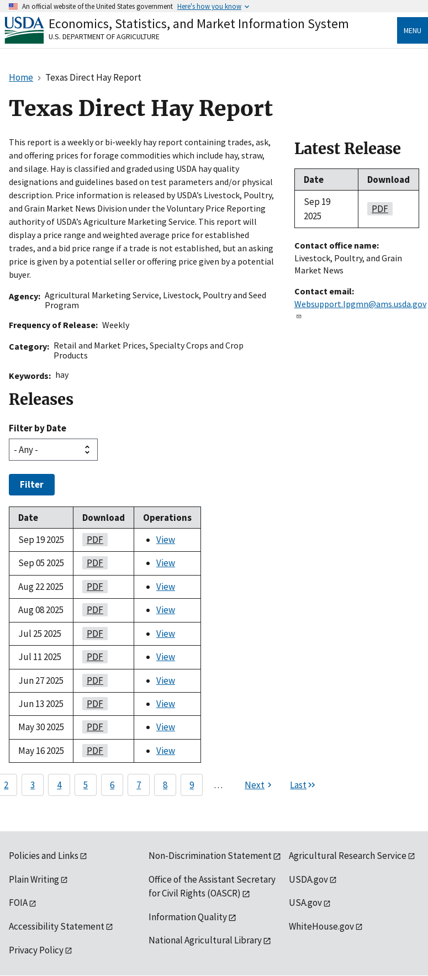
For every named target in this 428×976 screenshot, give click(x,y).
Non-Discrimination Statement (210, 856)
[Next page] (259, 785)
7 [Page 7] (138, 785)
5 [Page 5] (85, 785)
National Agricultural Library (205, 940)
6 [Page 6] (112, 785)
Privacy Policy (36, 950)
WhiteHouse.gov (321, 926)
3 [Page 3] (32, 785)
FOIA (18, 902)
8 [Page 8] (165, 785)
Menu (412, 30)
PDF (92, 539)
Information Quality (188, 917)
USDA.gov (308, 879)
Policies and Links (43, 856)
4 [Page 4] (59, 785)
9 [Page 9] (191, 785)
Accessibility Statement (56, 926)
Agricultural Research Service (347, 856)
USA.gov (305, 902)
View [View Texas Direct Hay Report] (165, 540)
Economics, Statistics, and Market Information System (199, 23)
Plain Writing (34, 879)
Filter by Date (37, 428)
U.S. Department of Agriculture (104, 36)
